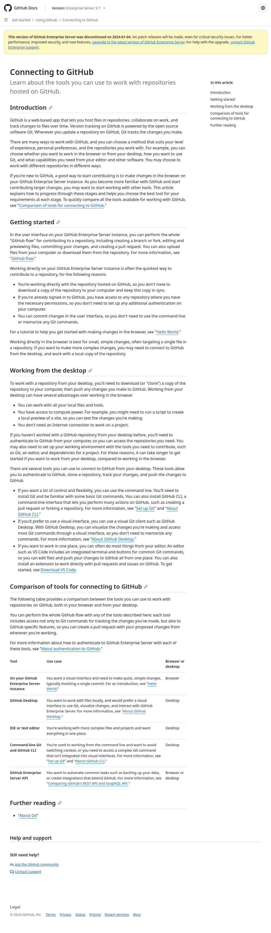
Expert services (117, 914)
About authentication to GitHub (70, 648)
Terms (51, 914)
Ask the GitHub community (34, 864)
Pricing (95, 914)
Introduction (31, 107)
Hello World (167, 332)
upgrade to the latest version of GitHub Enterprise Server (138, 42)
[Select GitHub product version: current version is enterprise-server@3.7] (78, 8)
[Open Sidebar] (6, 20)
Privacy (65, 914)
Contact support (25, 871)
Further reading (36, 803)
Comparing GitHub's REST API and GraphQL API (87, 783)
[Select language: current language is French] (263, 8)
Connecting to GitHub (80, 20)
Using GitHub (46, 20)
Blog (137, 914)
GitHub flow (22, 258)
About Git (28, 815)
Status (80, 914)
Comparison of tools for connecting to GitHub (61, 205)
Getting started (35, 222)
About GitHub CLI (90, 761)
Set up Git (145, 508)
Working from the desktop (51, 370)
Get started (21, 20)
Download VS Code (58, 570)
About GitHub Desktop (113, 539)
